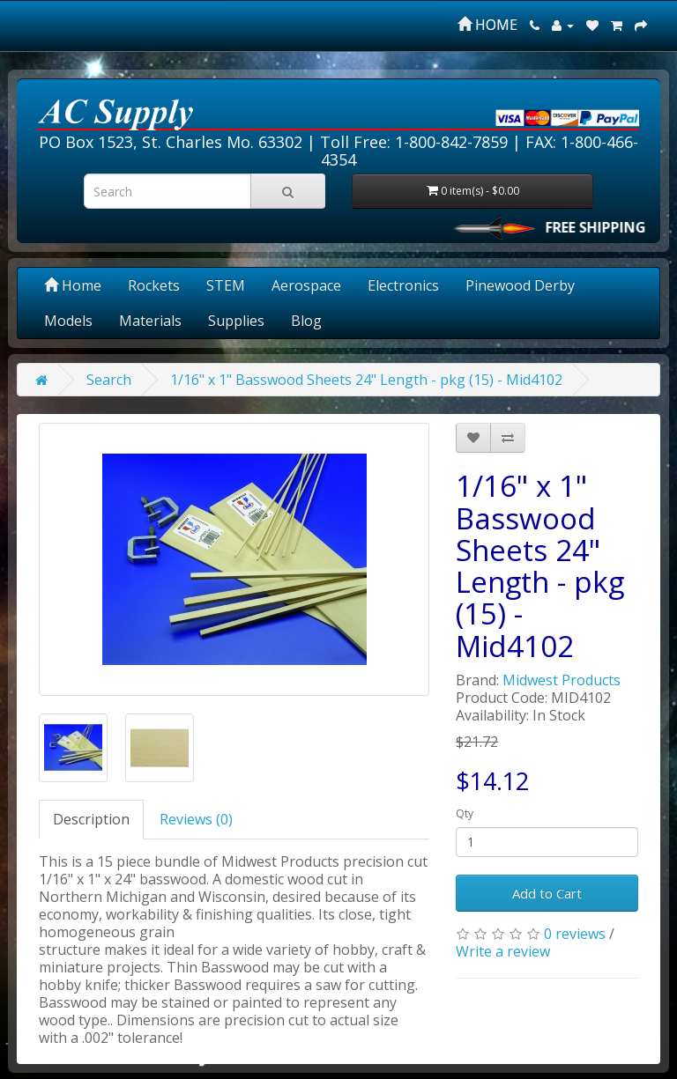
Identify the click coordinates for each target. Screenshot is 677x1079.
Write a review (503, 951)
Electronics (403, 285)
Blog (306, 320)
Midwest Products (561, 680)
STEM (225, 285)
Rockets (154, 285)
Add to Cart (547, 893)
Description (91, 819)
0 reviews (575, 933)
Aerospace (306, 285)
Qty (464, 813)
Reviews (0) (196, 819)
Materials (150, 320)
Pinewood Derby (520, 285)
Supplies (236, 320)
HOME (487, 24)
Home (72, 285)
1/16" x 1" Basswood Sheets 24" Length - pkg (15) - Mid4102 (366, 379)
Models (68, 320)
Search (108, 379)
